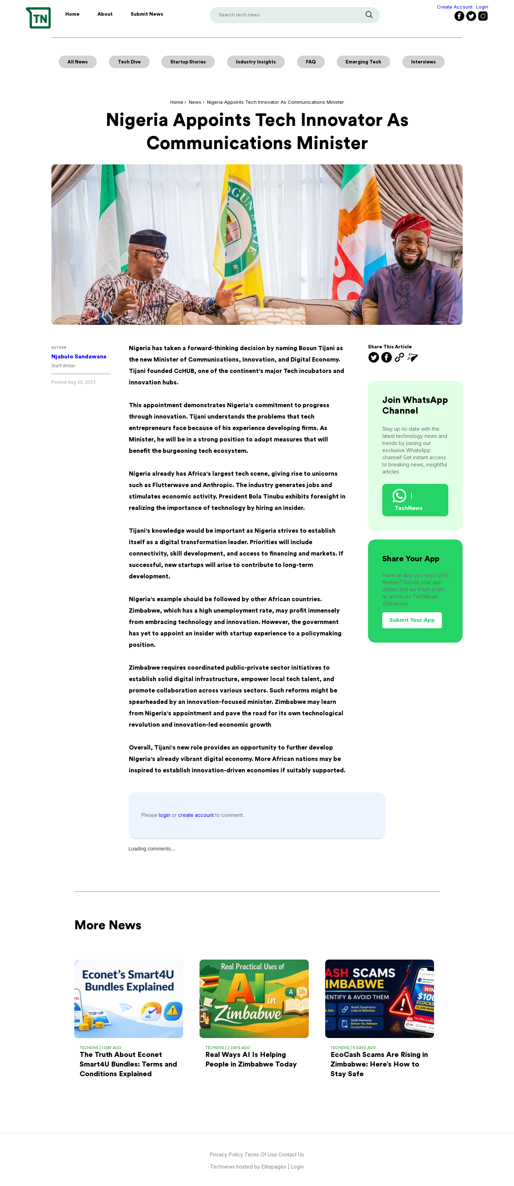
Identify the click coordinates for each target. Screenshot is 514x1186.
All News (77, 62)
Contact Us (291, 1154)
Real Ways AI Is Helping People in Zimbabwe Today (251, 1059)
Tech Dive (129, 62)
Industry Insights (256, 62)
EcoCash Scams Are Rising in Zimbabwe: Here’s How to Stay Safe (379, 1064)
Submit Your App (412, 620)
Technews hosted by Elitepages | (250, 1167)
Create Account (455, 7)
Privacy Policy (226, 1154)
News (195, 102)
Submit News (147, 14)
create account (196, 815)
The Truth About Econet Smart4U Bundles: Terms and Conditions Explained (128, 1064)
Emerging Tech (363, 62)
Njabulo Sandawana (78, 356)
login (165, 815)
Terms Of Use (261, 1154)
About (105, 14)
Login (482, 7)
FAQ (311, 62)
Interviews (423, 62)
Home (72, 14)
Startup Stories (188, 62)
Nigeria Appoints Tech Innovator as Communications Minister (275, 102)
